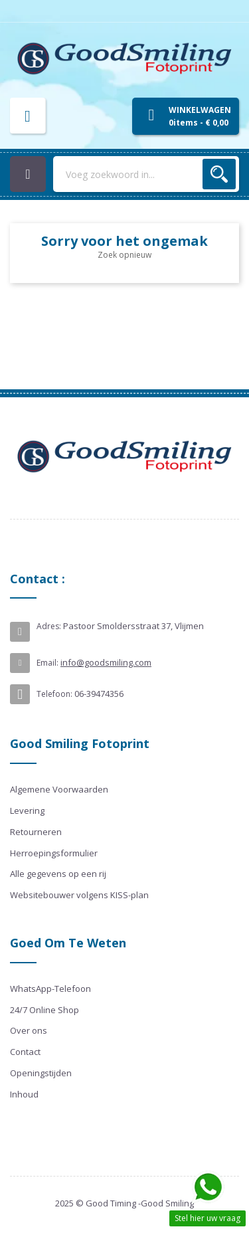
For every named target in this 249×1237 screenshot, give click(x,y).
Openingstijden (41, 1073)
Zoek (219, 174)
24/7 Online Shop (44, 1010)
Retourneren (36, 832)
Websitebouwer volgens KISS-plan (79, 895)
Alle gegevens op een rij (58, 874)
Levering (27, 810)
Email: (47, 662)
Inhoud (24, 1094)
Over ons (28, 1030)
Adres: (49, 626)
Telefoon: (54, 694)
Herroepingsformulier (54, 853)
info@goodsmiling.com (105, 662)
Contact (25, 1052)
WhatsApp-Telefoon (50, 989)
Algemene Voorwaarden (59, 789)
